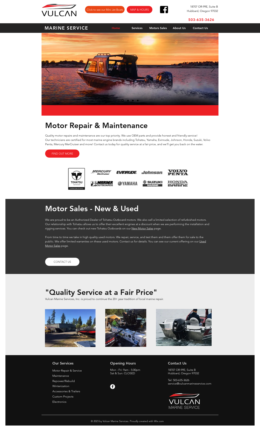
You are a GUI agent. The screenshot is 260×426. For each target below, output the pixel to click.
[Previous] (47, 69)
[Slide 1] (123, 100)
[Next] (212, 69)
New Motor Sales (142, 228)
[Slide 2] (128, 100)
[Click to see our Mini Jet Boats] (105, 9)
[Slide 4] (137, 100)
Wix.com (158, 421)
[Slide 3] (133, 100)
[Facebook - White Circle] (112, 386)
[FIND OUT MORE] (62, 154)
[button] (139, 9)
